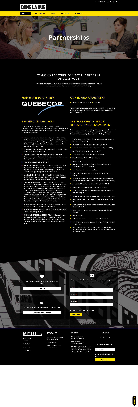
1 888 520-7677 (80, 343)
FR (94, 1)
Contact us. (25, 340)
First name (73, 294)
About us (25, 13)
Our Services (40, 13)
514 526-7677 (78, 341)
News (53, 13)
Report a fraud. (26, 350)
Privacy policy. (26, 343)
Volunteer (65, 13)
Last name (73, 301)
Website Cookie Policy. (28, 347)
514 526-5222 (54, 342)
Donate (79, 13)
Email (72, 287)
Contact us (102, 1)
